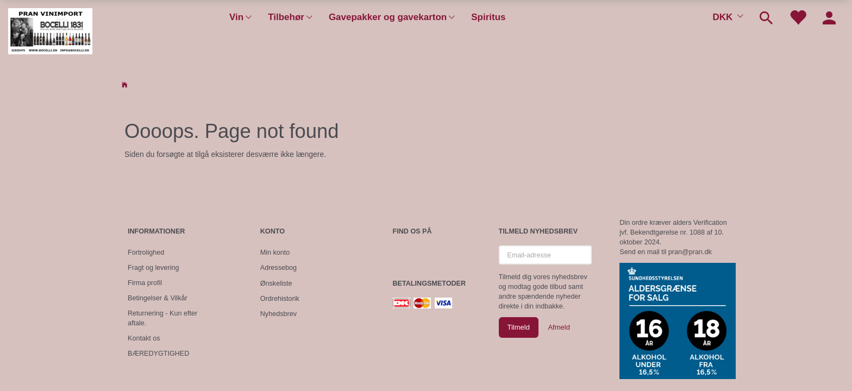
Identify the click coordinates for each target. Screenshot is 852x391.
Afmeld (558, 327)
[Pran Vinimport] (50, 30)
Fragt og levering (153, 268)
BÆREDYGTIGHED (158, 353)
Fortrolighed (146, 252)
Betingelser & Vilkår (157, 298)
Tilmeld (519, 327)
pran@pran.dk (690, 252)
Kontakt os (144, 338)
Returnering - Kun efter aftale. (162, 318)
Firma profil (145, 283)
